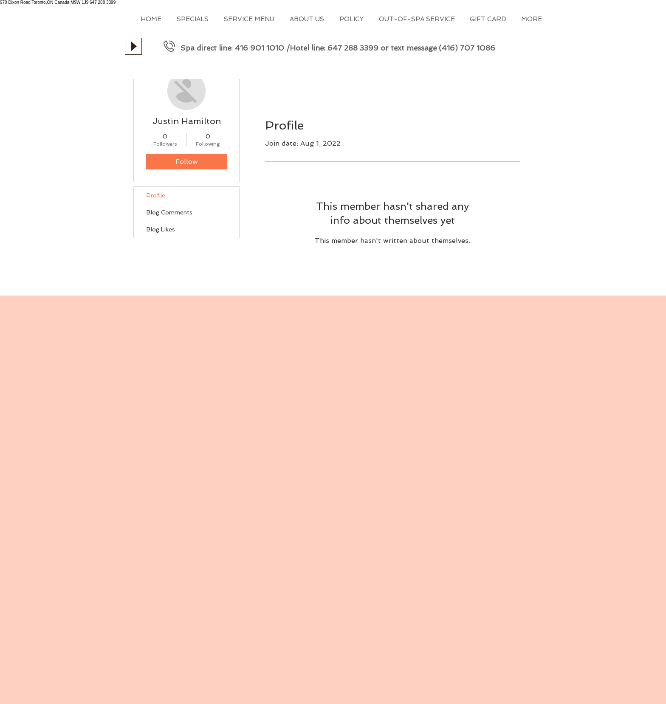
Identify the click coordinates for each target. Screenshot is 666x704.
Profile (156, 195)
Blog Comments (169, 212)
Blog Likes (161, 229)
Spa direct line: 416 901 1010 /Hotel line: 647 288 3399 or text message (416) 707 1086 (338, 48)
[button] (249, 19)
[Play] (133, 46)
